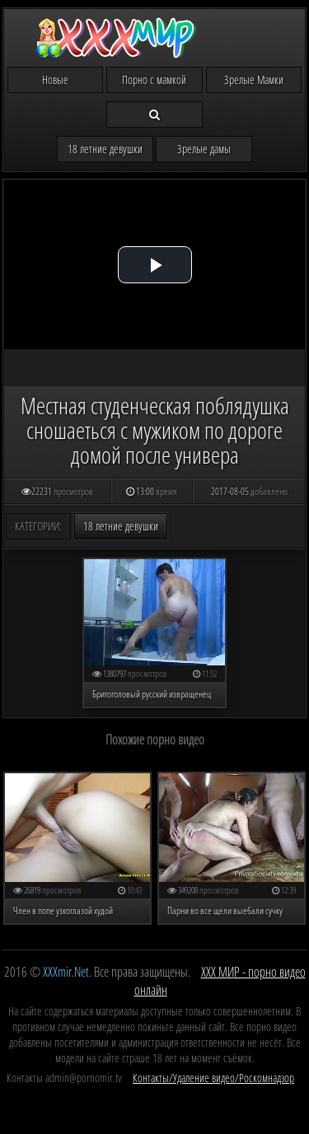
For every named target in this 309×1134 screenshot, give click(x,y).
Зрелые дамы (204, 148)
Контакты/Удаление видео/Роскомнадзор (213, 1077)
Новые (55, 79)
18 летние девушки (105, 148)
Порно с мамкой (154, 79)
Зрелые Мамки (253, 79)
